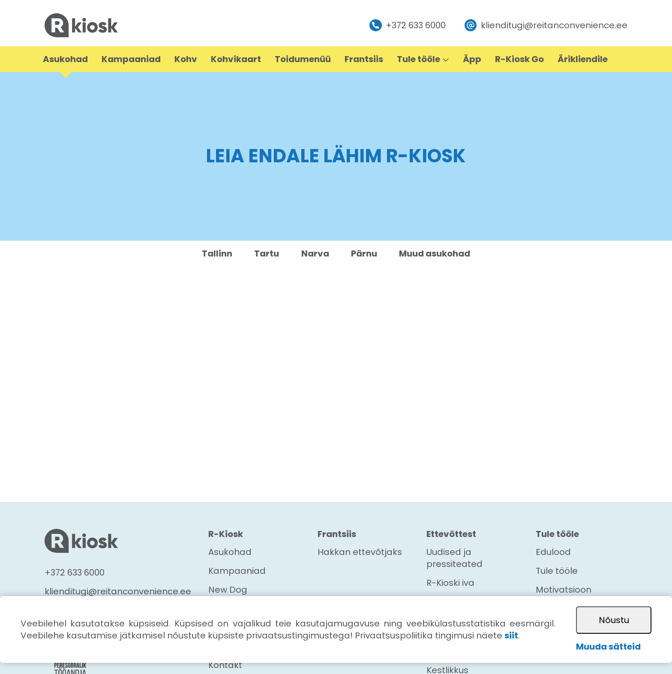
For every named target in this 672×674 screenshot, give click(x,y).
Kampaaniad (237, 571)
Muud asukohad (434, 253)
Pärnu (364, 253)
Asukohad (230, 552)
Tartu (266, 253)
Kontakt (225, 665)
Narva (315, 253)
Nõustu (614, 620)
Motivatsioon (563, 590)
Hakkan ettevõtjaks (360, 552)
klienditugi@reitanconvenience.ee (546, 25)
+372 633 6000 (407, 25)
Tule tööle (557, 571)
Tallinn (217, 253)
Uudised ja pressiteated (454, 558)
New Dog (227, 590)
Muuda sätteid (608, 647)
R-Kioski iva (450, 583)
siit (511, 635)
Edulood (553, 552)
